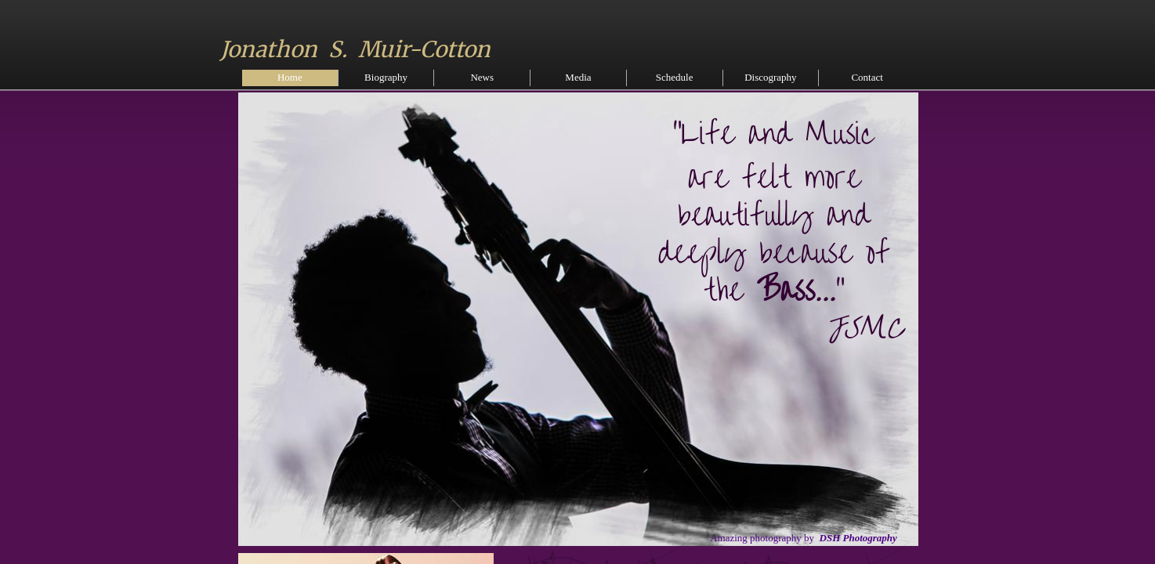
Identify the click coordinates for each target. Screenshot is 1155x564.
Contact (866, 77)
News (482, 77)
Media (578, 77)
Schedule (674, 77)
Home (289, 77)
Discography (770, 77)
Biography (385, 77)
